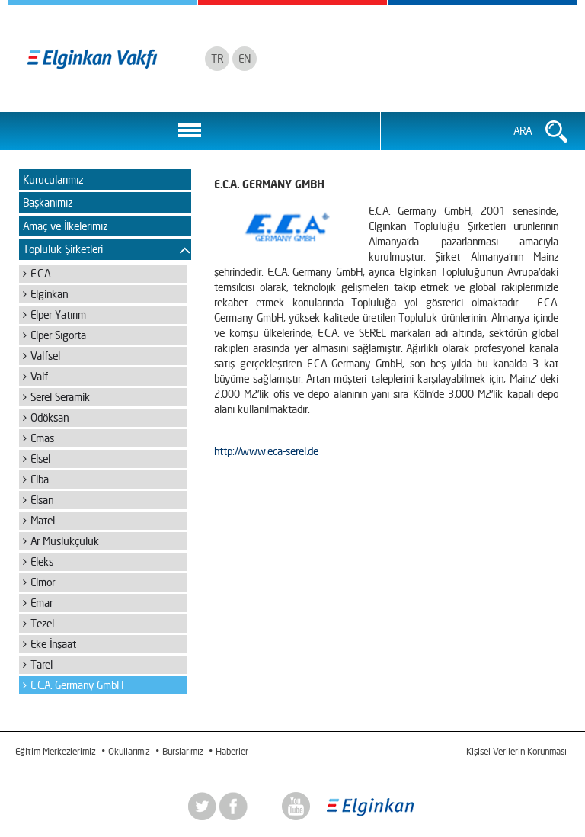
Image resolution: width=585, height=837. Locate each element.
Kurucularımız (53, 179)
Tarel (41, 664)
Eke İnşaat (53, 643)
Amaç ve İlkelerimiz (65, 226)
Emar (41, 602)
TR (217, 58)
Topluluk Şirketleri (63, 248)
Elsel (40, 458)
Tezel (42, 623)
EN (244, 58)
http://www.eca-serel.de (266, 450)
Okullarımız (128, 751)
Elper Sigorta (58, 335)
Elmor (42, 582)
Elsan (41, 499)
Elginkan (49, 293)
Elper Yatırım (58, 314)
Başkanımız (47, 202)
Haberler (232, 751)
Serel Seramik (60, 396)
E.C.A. (41, 273)
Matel (42, 520)
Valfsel (45, 355)
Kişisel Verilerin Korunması (516, 751)
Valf (39, 376)
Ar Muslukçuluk (64, 540)
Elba (39, 479)
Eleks (41, 561)
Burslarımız (182, 751)
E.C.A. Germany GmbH (76, 684)
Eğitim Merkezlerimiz (55, 751)
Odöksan (49, 417)
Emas (42, 437)
